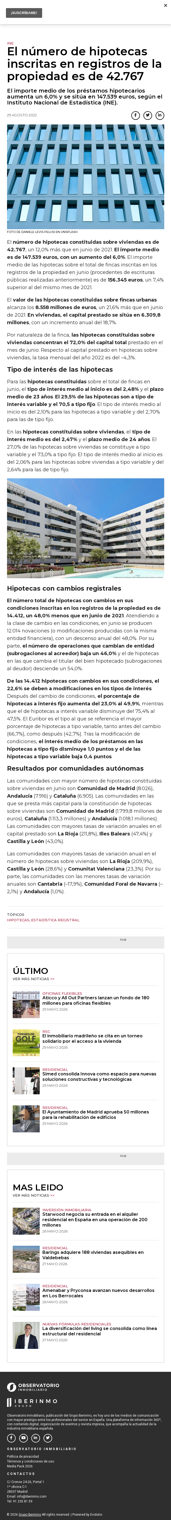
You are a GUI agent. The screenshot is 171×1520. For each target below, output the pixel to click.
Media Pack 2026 (20, 1466)
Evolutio (96, 1514)
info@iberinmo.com (31, 1496)
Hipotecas (18, 920)
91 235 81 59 (22, 1501)
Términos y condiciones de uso (30, 1461)
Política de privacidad (23, 1456)
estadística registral (55, 920)
